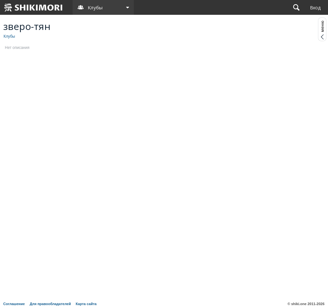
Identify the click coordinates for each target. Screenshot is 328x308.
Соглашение (14, 304)
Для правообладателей (50, 304)
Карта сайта (86, 304)
